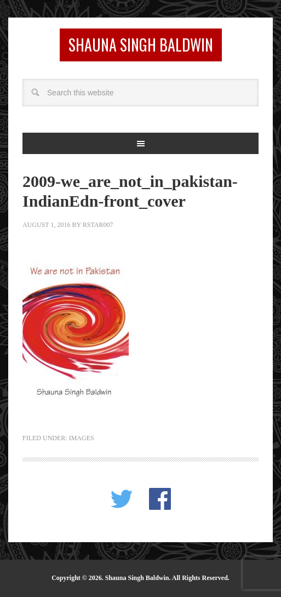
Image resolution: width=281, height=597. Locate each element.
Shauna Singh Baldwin (140, 44)
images (81, 438)
